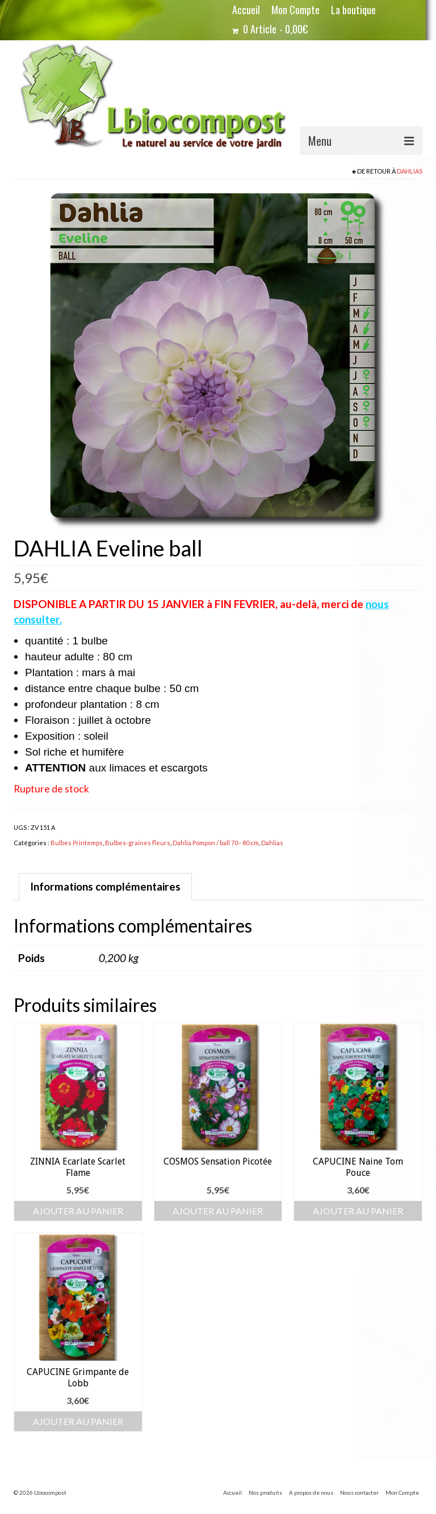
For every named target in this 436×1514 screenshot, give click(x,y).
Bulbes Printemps (77, 842)
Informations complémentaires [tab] (105, 886)
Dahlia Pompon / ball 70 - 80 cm (216, 842)
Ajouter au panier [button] (78, 1210)
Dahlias (409, 171)
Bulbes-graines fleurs (137, 842)
